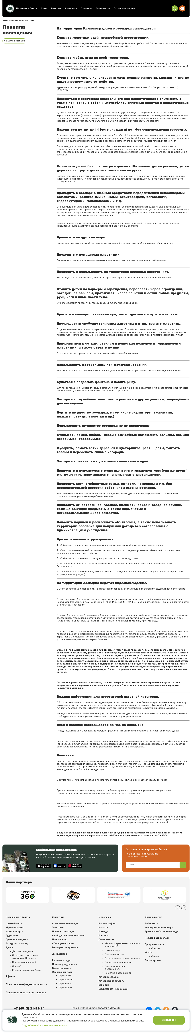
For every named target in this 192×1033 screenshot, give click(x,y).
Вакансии (103, 986)
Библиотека (151, 925)
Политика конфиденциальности (26, 986)
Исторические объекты (111, 982)
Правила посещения (17, 941)
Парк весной (65, 989)
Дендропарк (70, 8)
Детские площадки (22, 953)
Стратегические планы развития (122, 959)
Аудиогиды (12, 937)
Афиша (43, 8)
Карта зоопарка (14, 933)
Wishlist (149, 954)
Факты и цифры (106, 925)
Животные (55, 8)
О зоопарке (84, 8)
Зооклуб (16, 967)
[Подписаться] (183, 865)
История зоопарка (108, 978)
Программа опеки (154, 946)
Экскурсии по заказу (17, 945)
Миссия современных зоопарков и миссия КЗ (122, 946)
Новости (103, 929)
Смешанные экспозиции (65, 925)
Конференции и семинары (159, 929)
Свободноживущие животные (68, 937)
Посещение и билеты (26, 8)
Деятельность (106, 941)
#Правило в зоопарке (15, 41)
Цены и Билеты (14, 925)
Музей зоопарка (14, 929)
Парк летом (65, 985)
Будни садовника (61, 970)
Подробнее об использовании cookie (44, 1026)
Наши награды (112, 952)
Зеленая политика (114, 956)
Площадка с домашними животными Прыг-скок (25, 958)
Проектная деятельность (118, 963)
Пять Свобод (59, 941)
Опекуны (155, 950)
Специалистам (101, 8)
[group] (27, 895)
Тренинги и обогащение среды (161, 933)
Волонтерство (153, 962)
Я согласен (169, 1020)
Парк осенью (65, 981)
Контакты (103, 937)
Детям (9, 949)
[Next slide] (183, 908)
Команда (103, 933)
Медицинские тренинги (65, 949)
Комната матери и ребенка (26, 971)
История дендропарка (64, 966)
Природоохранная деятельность (115, 968)
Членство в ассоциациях (118, 974)
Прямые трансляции (63, 933)
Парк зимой (65, 977)
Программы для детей (24, 963)
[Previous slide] (177, 908)
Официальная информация (112, 990)
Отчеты (155, 958)
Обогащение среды (63, 945)
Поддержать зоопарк (121, 8)
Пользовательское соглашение (26, 994)
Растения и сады (61, 962)
